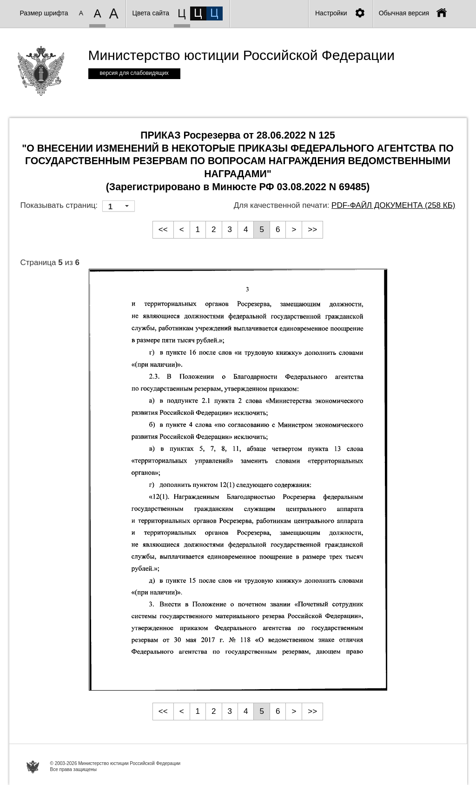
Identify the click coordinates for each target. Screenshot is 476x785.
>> (312, 229)
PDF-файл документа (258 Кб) (393, 205)
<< (163, 229)
